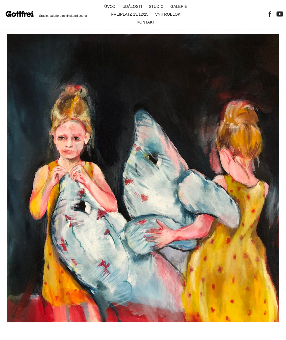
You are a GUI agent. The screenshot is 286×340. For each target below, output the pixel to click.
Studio (156, 6)
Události (132, 6)
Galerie (178, 6)
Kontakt (146, 22)
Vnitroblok (167, 14)
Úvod (109, 6)
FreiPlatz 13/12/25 (129, 14)
